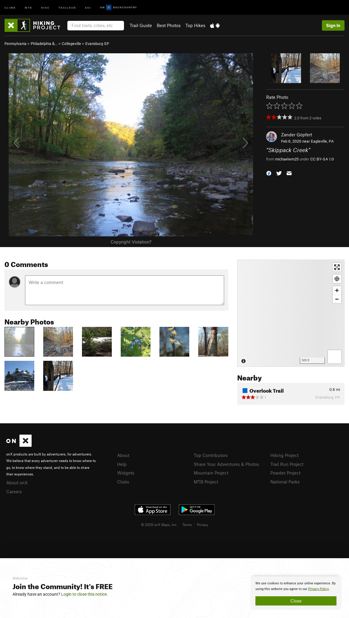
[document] (295, 592)
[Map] (291, 313)
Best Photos (169, 25)
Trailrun (67, 7)
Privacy (202, 524)
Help (122, 464)
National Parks (285, 481)
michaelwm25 (287, 159)
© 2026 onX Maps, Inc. (159, 524)
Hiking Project (284, 455)
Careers (14, 491)
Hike (45, 7)
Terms (187, 524)
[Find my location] (337, 278)
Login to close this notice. (84, 594)
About (123, 455)
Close (296, 600)
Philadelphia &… (44, 43)
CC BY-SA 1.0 (322, 159)
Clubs (123, 481)
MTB (28, 7)
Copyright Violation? (131, 241)
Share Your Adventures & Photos (226, 464)
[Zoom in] (337, 290)
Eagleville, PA (322, 141)
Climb (10, 7)
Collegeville (71, 43)
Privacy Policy (318, 589)
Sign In (333, 25)
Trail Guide (141, 25)
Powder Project (285, 472)
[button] (269, 172)
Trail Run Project (286, 464)
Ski (88, 7)
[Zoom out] (337, 299)
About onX (17, 482)
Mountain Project (211, 472)
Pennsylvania (15, 43)
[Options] (334, 356)
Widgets (125, 472)
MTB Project (206, 481)
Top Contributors (211, 455)
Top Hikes (195, 25)
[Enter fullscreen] (337, 267)
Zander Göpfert (296, 134)
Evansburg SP (97, 43)
